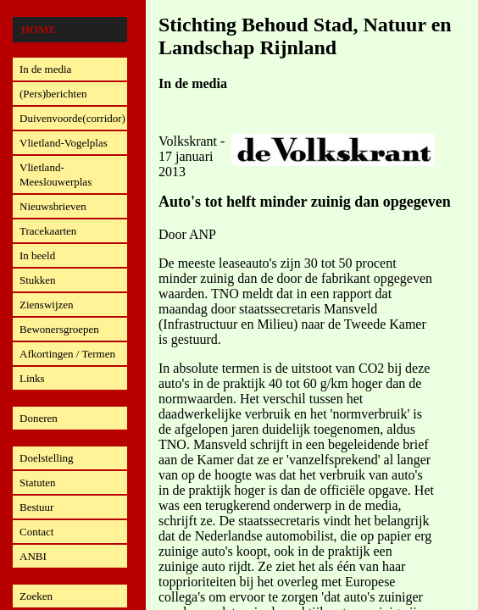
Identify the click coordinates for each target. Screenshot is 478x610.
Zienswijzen (46, 304)
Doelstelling (46, 458)
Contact (36, 531)
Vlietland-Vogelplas (63, 142)
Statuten (37, 482)
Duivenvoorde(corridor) (72, 118)
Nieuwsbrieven (52, 206)
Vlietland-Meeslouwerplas (55, 174)
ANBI (33, 556)
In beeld (37, 255)
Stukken (37, 280)
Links (32, 378)
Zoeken (36, 596)
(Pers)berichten (52, 93)
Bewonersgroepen (59, 329)
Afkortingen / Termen (67, 353)
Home (38, 29)
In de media (45, 69)
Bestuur (36, 507)
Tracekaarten (47, 231)
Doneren (38, 418)
